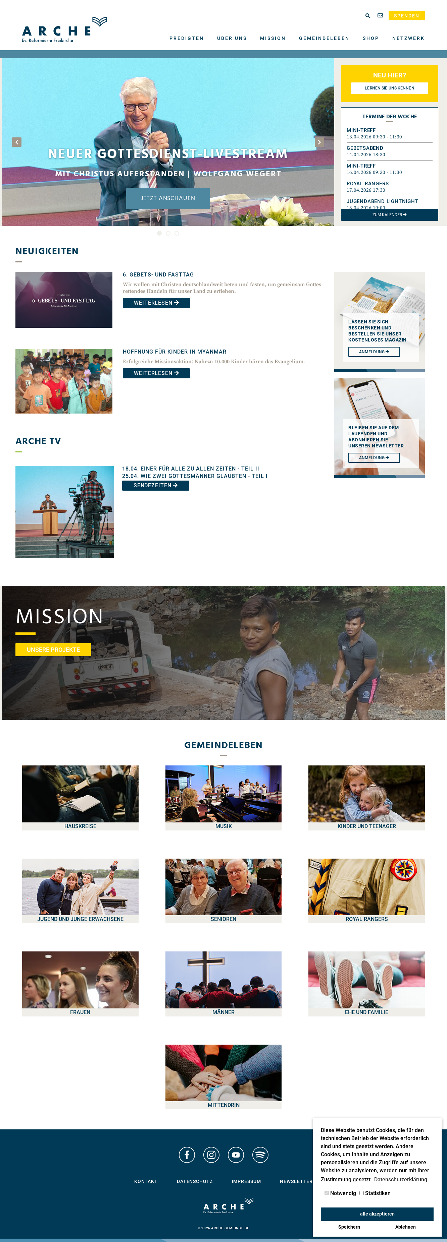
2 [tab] (168, 233)
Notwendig (340, 1193)
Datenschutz (195, 1181)
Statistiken (375, 1193)
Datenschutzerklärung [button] (400, 1179)
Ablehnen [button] (405, 1227)
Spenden (406, 15)
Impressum (246, 1181)
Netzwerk (408, 38)
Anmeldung (374, 457)
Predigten (186, 38)
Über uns (232, 38)
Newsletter (296, 1181)
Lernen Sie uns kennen (389, 88)
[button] (390, 134)
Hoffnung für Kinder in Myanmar (175, 352)
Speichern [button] (349, 1227)
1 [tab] (159, 233)
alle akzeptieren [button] (377, 1214)
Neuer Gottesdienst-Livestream (168, 155)
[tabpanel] (168, 142)
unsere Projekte (53, 649)
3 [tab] (177, 233)
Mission (273, 38)
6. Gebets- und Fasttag (158, 274)
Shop (371, 38)
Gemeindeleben (324, 38)
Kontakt (146, 1181)
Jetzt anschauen (168, 198)
